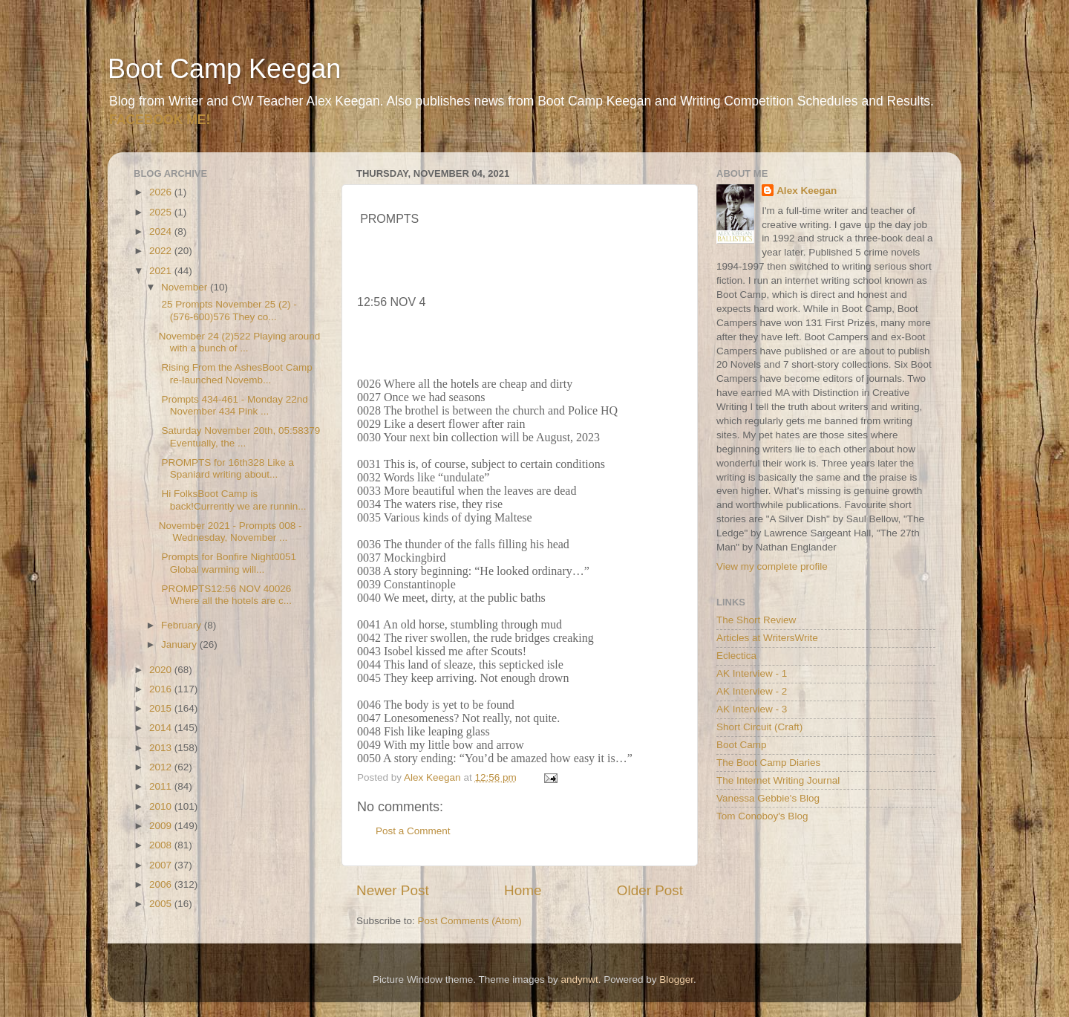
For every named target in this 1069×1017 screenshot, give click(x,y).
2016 (161, 689)
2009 (161, 825)
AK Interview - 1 (751, 673)
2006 (161, 884)
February (182, 625)
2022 (161, 250)
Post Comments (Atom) (470, 920)
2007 (161, 865)
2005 (161, 903)
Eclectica (736, 655)
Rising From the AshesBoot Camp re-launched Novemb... (236, 373)
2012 (161, 767)
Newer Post (392, 890)
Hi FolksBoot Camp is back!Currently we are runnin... (233, 499)
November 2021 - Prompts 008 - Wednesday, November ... (230, 531)
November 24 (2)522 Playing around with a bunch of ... (240, 342)
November (185, 287)
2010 (161, 806)
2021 (161, 270)
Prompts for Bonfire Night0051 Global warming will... (227, 562)
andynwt (579, 979)
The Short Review (756, 620)
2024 (161, 231)
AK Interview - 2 (751, 691)
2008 (161, 845)
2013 (161, 747)
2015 (161, 708)
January (180, 644)
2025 (161, 212)
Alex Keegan (807, 190)
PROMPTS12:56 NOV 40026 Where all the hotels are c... (225, 594)
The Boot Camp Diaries (768, 762)
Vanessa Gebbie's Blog (768, 798)
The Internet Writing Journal (778, 780)
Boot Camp (741, 744)
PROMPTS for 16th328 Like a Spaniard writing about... (226, 468)
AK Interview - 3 (751, 709)
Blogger (676, 979)
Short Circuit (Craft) (759, 726)
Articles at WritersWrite (767, 637)
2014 (161, 727)
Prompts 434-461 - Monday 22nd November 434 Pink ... (233, 405)
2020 (161, 669)
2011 (161, 786)
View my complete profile (772, 566)
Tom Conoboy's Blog (762, 816)
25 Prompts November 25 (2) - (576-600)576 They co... (228, 310)
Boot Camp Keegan (224, 68)
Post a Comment (413, 830)
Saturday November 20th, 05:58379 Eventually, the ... (240, 436)
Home (522, 890)
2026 (161, 192)
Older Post (650, 890)
